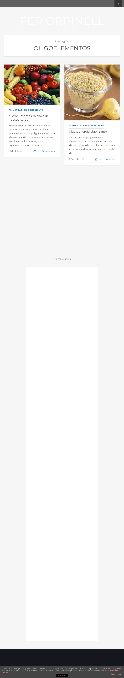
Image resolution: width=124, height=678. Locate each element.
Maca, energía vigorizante (88, 131)
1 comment (109, 159)
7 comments (48, 151)
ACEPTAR (62, 676)
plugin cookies (116, 674)
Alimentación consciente (26, 110)
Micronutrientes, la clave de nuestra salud (29, 117)
